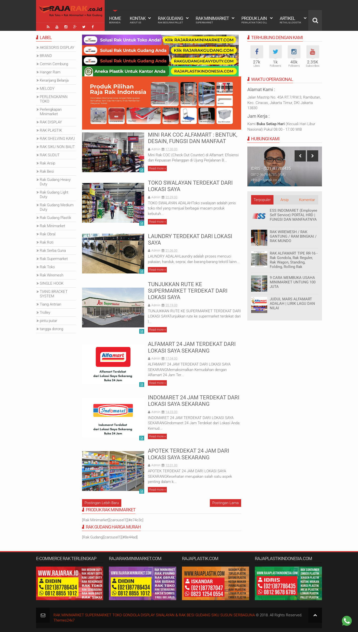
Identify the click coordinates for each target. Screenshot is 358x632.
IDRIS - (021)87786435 (271, 168)
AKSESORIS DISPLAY (57, 47)
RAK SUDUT (50, 155)
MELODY (47, 88)
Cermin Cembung (54, 64)
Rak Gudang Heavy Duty (55, 181)
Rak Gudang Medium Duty (57, 207)
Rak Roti (46, 242)
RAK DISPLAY (51, 122)
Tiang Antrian (50, 304)
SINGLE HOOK (51, 283)
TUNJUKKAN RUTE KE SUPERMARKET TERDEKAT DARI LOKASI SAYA (187, 291)
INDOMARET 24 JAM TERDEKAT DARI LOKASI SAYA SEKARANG (193, 400)
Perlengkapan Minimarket (51, 111)
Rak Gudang (170, 20)
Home (115, 20)
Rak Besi (47, 171)
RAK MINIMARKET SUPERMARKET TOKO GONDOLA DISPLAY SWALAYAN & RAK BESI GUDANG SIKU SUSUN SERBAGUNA (154, 615)
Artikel (290, 20)
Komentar (307, 200)
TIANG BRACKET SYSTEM (54, 293)
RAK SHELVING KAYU (57, 138)
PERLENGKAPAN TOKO (54, 99)
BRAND (46, 55)
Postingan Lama (225, 503)
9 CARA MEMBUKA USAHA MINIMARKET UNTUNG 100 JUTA (292, 282)
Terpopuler (262, 200)
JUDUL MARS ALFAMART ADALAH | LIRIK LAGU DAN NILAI (292, 303)
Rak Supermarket (54, 259)
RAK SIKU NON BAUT (57, 147)
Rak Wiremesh (51, 275)
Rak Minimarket (212, 20)
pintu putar (48, 320)
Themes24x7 (64, 620)
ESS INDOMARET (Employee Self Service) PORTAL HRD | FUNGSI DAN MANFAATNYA (293, 215)
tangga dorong (51, 329)
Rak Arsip (47, 163)
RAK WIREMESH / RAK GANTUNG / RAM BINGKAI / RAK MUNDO (293, 236)
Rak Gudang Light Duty (54, 194)
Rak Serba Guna (53, 250)
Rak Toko (47, 267)
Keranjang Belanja (54, 80)
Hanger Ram (50, 72)
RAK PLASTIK (51, 130)
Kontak (137, 20)
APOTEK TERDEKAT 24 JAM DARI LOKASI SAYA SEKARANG (188, 454)
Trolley (45, 312)
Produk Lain (254, 20)
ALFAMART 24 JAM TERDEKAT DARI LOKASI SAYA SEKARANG (192, 347)
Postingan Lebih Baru (102, 503)
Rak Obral (47, 234)
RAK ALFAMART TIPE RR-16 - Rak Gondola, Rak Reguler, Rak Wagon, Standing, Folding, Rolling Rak (293, 260)
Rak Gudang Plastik (55, 217)
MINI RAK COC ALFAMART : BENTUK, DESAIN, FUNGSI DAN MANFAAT (192, 138)
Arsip (284, 200)
